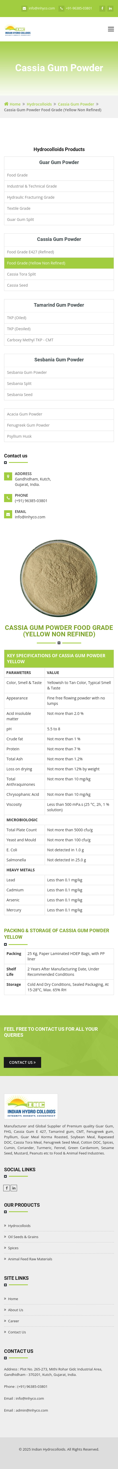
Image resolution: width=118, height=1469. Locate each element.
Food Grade (17, 175)
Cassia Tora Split (21, 274)
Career (13, 1320)
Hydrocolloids (39, 104)
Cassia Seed (17, 285)
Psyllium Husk (19, 436)
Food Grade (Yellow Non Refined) (36, 263)
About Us (15, 1309)
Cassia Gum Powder (76, 104)
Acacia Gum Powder (24, 414)
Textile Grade (19, 208)
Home (12, 104)
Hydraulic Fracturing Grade (31, 197)
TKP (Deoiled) (19, 328)
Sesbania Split (19, 383)
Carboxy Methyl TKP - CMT (30, 339)
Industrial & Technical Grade (32, 186)
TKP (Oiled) (16, 317)
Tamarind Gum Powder (59, 305)
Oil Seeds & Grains (23, 1236)
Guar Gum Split (20, 219)
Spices (13, 1247)
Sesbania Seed (19, 394)
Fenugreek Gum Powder (28, 425)
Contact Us (17, 1332)
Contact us (22, 1062)
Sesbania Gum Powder (59, 359)
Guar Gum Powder (59, 162)
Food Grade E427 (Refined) (30, 251)
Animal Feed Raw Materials (30, 1259)
